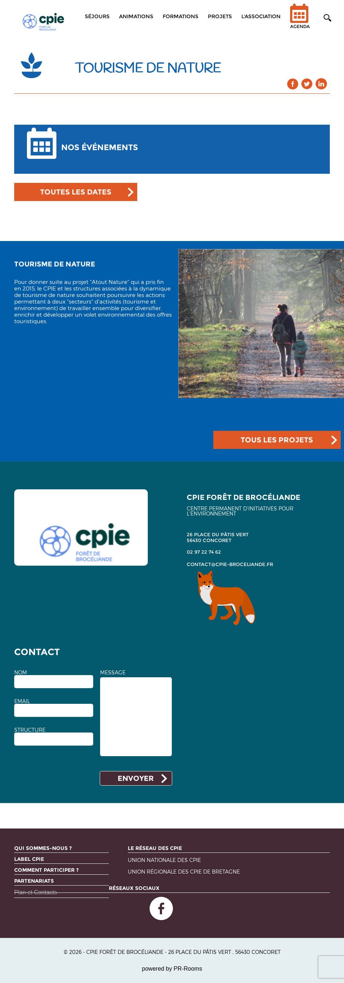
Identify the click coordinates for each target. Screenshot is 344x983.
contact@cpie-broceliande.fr (230, 564)
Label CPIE (29, 859)
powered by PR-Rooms (172, 969)
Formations (180, 16)
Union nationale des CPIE (164, 860)
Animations (136, 16)
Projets (220, 16)
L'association (261, 16)
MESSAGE (113, 672)
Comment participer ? (46, 869)
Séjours (97, 16)
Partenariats (34, 880)
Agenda (300, 21)
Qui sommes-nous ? (43, 848)
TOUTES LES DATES (75, 192)
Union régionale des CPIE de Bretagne (184, 872)
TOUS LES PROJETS (277, 440)
